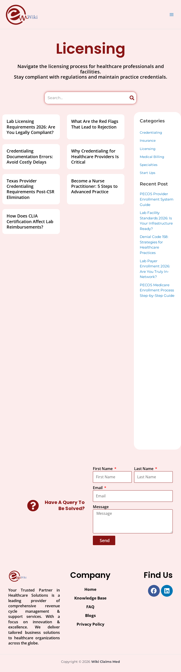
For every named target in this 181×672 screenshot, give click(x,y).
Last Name (144, 468)
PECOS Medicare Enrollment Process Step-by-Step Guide (157, 290)
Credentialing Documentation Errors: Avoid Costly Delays (30, 156)
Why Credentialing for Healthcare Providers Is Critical (95, 156)
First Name (103, 468)
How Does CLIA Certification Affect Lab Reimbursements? (30, 221)
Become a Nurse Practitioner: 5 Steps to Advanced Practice (94, 186)
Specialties (148, 165)
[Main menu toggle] (172, 14)
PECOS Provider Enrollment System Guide (156, 199)
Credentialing (151, 132)
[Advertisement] (157, 373)
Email (98, 487)
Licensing (148, 149)
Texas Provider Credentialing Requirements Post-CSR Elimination (30, 189)
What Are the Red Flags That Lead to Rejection (94, 123)
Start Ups (147, 173)
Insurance (148, 140)
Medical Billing (152, 157)
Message (101, 506)
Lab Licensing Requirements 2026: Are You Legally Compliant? (31, 126)
